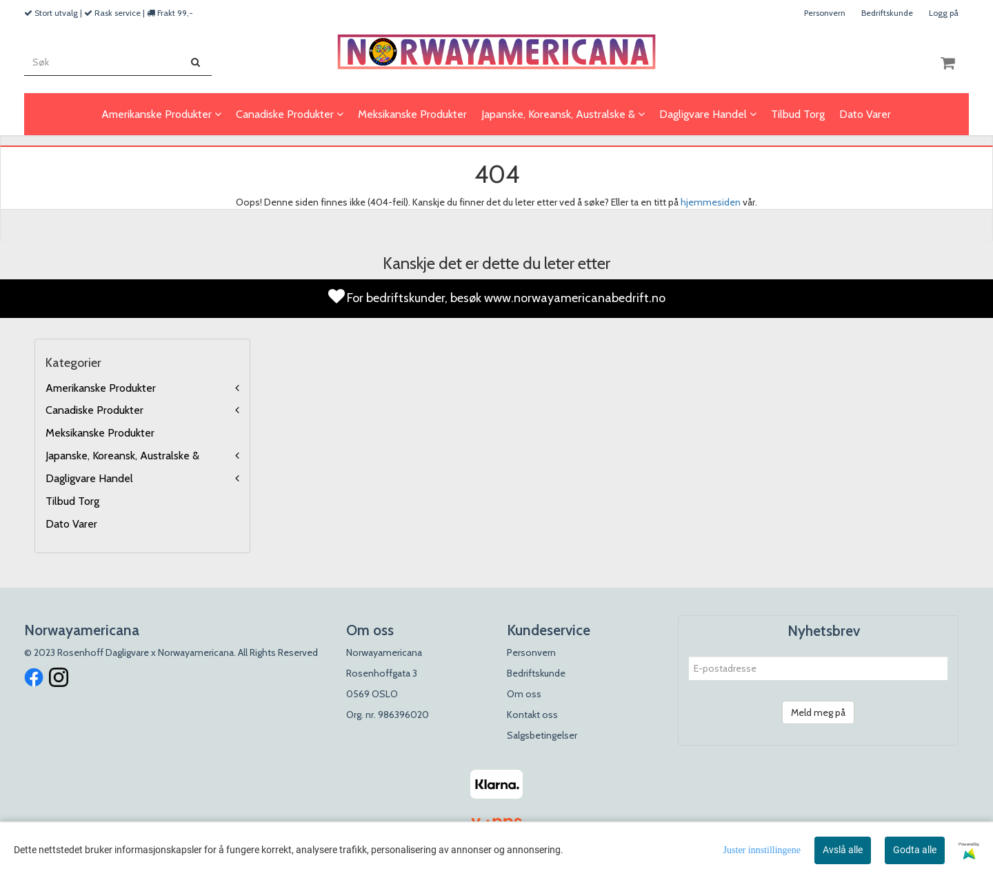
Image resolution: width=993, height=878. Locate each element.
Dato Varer (71, 523)
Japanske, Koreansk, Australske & (122, 455)
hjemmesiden (711, 202)
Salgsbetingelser (542, 735)
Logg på (944, 13)
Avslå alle (843, 849)
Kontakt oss (532, 714)
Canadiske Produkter (94, 410)
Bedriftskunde (887, 13)
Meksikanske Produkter (100, 432)
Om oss (524, 694)
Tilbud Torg (72, 501)
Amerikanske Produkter (101, 388)
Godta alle (914, 849)
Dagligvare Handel (89, 478)
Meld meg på (818, 712)
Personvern (824, 13)
